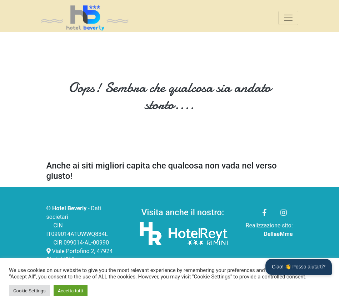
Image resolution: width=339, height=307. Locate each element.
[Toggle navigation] (288, 18)
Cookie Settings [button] (29, 290)
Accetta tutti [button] (70, 290)
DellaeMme (278, 234)
